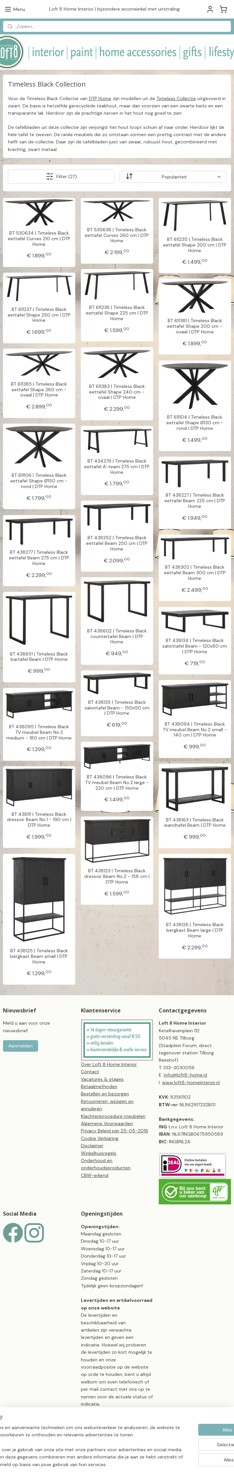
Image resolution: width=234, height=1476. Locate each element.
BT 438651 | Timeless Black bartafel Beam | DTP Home (39, 656)
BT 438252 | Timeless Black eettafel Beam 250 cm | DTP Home (116, 543)
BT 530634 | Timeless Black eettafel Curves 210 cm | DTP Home (39, 238)
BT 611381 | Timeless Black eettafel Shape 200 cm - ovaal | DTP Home (194, 326)
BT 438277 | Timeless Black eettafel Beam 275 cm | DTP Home (39, 557)
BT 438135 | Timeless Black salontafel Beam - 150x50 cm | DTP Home (117, 707)
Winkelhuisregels (98, 1153)
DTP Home (100, 98)
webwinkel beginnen (184, 1453)
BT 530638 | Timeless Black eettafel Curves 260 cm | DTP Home (117, 235)
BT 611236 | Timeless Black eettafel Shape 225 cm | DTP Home (117, 313)
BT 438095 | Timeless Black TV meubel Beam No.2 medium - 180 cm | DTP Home (39, 732)
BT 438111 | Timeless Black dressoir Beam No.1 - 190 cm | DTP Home (39, 819)
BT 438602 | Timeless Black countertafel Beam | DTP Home (117, 636)
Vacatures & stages (102, 1079)
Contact (90, 1072)
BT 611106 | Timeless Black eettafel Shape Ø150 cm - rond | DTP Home (39, 481)
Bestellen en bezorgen (105, 1094)
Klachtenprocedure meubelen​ (113, 1116)
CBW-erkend (94, 1175)
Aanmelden (20, 1046)
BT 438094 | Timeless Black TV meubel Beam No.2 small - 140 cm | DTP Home (195, 729)
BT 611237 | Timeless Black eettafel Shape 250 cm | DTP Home (39, 314)
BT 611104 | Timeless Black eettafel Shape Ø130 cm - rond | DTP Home (194, 422)
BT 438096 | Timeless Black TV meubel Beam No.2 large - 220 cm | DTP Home (117, 782)
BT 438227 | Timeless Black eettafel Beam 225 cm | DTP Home (194, 500)
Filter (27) (61, 176)
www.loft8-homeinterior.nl (191, 1082)
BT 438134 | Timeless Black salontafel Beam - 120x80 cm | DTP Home (194, 646)
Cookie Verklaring (99, 1138)
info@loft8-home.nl (185, 1075)
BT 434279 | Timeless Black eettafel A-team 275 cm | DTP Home (116, 466)
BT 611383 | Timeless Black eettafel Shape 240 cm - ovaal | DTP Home (117, 391)
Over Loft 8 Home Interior (109, 1064)
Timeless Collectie (176, 98)
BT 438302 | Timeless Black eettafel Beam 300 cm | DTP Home (195, 572)
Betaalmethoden (99, 1086)
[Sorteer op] (173, 176)
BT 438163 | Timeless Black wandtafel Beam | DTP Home (195, 822)
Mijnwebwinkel (117, 1463)
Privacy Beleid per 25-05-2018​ (114, 1131)
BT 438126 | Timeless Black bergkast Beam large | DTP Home (195, 930)
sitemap (148, 1453)
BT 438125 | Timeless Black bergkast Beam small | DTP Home (39, 956)
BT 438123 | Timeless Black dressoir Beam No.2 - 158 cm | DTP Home (116, 876)
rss (161, 1453)
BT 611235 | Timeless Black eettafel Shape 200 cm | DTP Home (194, 244)
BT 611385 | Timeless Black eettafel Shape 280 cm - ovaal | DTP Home (39, 389)
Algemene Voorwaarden (107, 1123)
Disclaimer (92, 1146)
